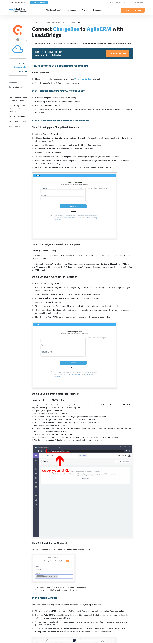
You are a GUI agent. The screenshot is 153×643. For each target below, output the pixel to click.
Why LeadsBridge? (53, 10)
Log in (130, 2)
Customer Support (117, 2)
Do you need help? (16, 126)
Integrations (71, 10)
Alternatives (22, 71)
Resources (97, 10)
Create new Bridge (82, 78)
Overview (23, 63)
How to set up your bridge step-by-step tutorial (16, 90)
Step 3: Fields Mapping (17, 116)
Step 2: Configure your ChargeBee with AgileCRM (17, 108)
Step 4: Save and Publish (18, 121)
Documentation (20, 67)
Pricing (84, 10)
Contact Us (140, 2)
